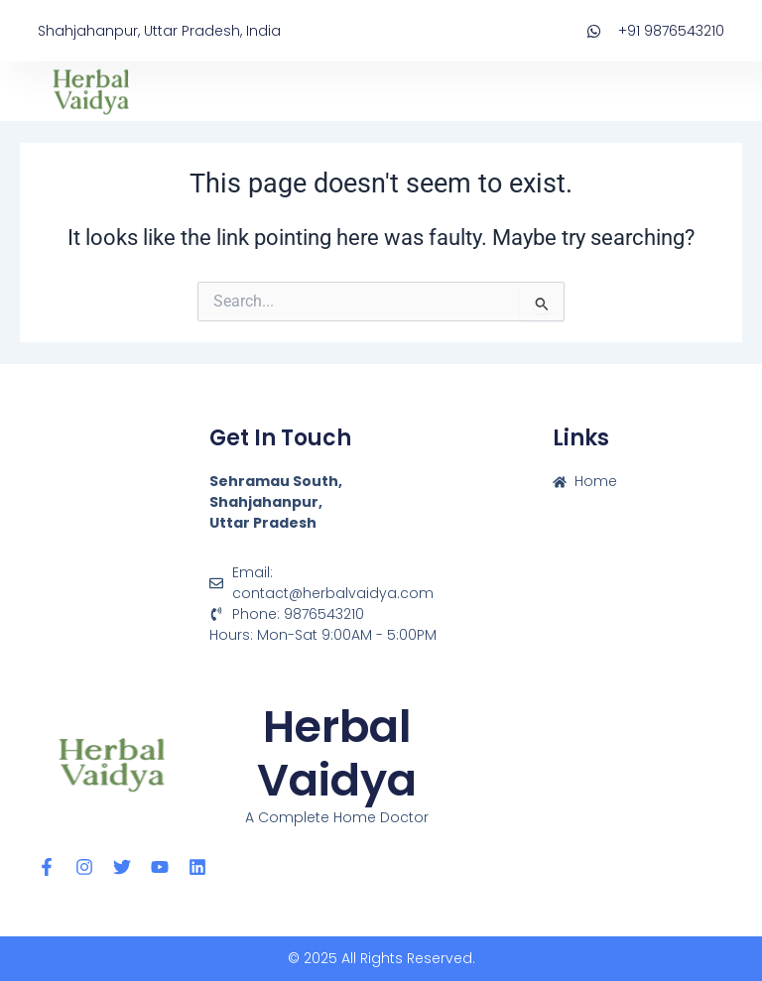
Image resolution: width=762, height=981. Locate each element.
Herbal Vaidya (337, 753)
